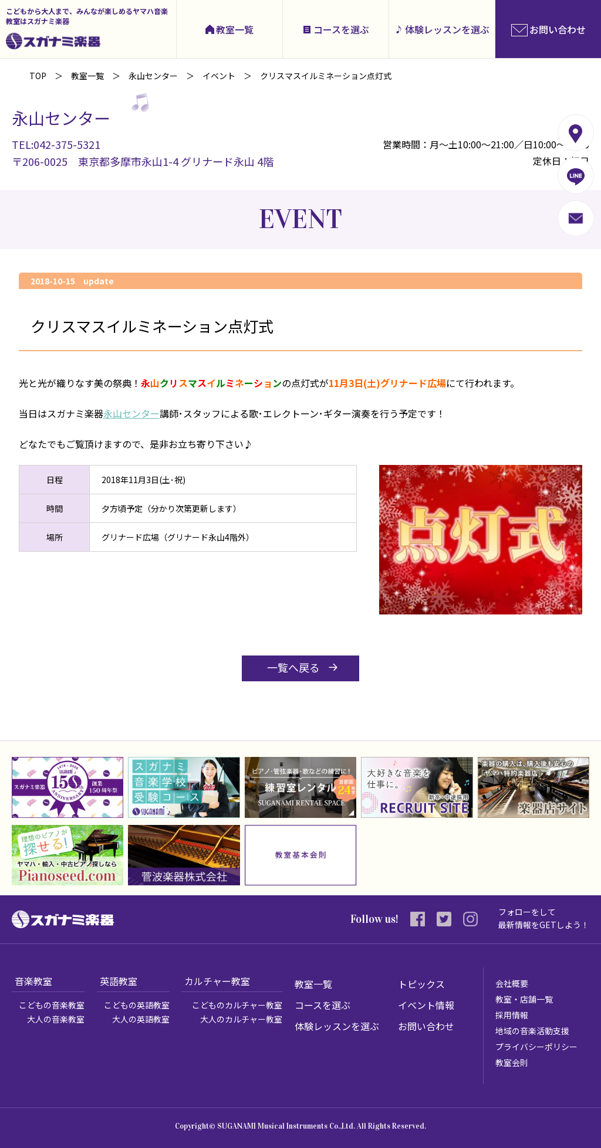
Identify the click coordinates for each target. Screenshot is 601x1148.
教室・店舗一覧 (524, 999)
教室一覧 (235, 29)
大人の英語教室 (141, 1019)
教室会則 (511, 1062)
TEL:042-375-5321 (56, 144)
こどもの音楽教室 (52, 1005)
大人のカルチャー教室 (241, 1019)
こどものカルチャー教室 (237, 1005)
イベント (218, 75)
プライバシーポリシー (536, 1046)
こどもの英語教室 (137, 1005)
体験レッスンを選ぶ (447, 29)
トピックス (421, 984)
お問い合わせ (426, 1026)
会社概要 (511, 983)
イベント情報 (426, 1005)
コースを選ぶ (341, 29)
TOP (37, 75)
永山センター (153, 75)
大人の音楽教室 (56, 1019)
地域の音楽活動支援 (532, 1031)
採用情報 (511, 1015)
